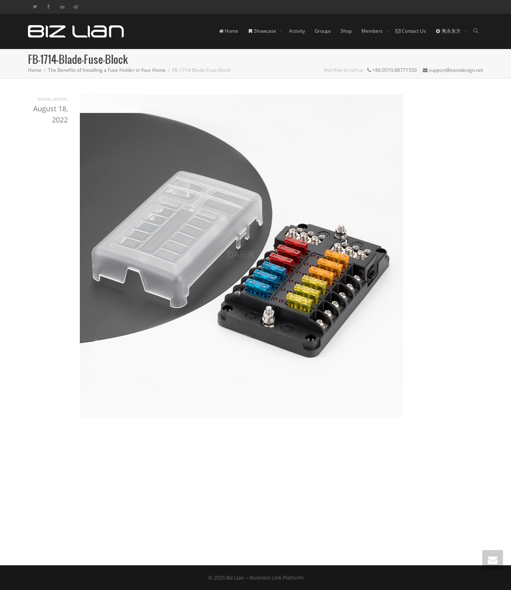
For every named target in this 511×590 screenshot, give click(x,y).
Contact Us (411, 31)
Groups (323, 31)
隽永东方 (449, 31)
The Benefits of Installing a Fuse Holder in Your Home (107, 70)
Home (228, 31)
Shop (346, 31)
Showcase (262, 31)
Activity (297, 31)
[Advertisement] (255, 489)
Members (372, 31)
